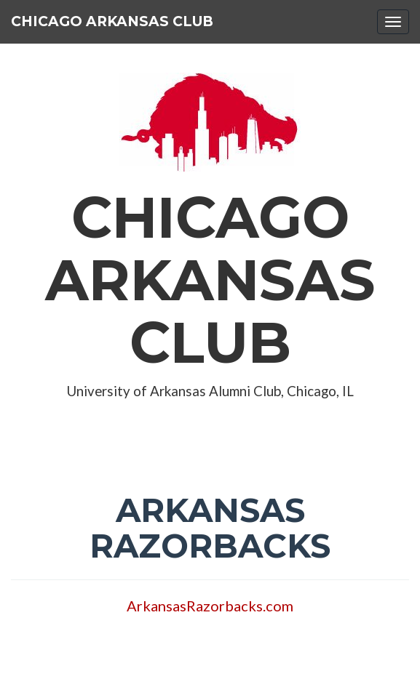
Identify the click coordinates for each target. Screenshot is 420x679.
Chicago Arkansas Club (112, 21)
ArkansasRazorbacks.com (210, 605)
